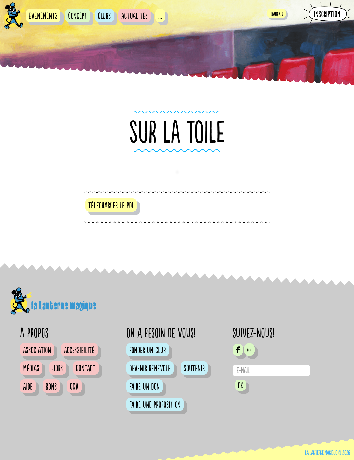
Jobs (57, 369)
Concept (77, 16)
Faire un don (144, 387)
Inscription (327, 14)
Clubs (104, 16)
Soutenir (194, 369)
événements (43, 16)
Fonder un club (147, 350)
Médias (31, 369)
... (160, 16)
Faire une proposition (155, 405)
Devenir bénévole (150, 369)
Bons (51, 387)
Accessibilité (79, 350)
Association (37, 350)
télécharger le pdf (111, 206)
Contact (86, 369)
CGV (74, 387)
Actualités (134, 16)
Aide (28, 387)
